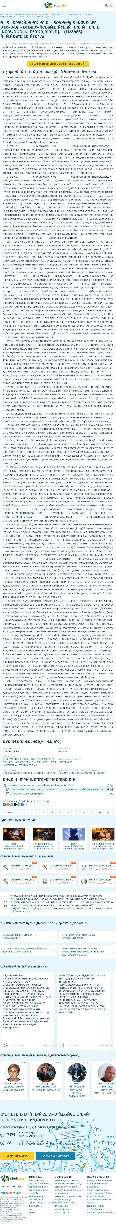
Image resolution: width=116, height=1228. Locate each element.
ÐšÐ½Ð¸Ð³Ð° (65, 762)
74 (59, 812)
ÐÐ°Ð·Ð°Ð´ (9, 812)
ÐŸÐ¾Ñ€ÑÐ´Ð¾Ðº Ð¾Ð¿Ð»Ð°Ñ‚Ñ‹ (69, 1190)
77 (84, 812)
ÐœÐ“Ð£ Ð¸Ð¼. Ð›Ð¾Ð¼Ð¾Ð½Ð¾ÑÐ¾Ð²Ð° (82, 773)
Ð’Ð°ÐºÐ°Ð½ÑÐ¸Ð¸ (62, 1212)
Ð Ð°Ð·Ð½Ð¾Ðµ (35, 1206)
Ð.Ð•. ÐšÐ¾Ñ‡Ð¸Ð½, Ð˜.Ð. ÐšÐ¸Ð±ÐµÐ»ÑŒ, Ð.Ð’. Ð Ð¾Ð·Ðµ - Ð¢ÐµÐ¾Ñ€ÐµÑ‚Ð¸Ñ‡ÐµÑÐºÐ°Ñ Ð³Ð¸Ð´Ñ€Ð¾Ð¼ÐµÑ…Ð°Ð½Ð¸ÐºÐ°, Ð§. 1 (56, 44)
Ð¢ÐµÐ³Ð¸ (33, 1212)
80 (108, 812)
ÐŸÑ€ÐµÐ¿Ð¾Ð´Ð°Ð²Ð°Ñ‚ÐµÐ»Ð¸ (100, 1193)
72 (43, 812)
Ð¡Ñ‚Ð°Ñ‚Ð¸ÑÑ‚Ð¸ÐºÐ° (63, 1209)
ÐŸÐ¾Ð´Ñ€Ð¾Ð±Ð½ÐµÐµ (56, 1156)
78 (92, 812)
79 (100, 812)
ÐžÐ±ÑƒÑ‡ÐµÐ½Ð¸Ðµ (17, 1156)
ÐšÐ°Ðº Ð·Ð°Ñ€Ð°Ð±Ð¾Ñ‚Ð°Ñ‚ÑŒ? (101, 1212)
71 (36, 812)
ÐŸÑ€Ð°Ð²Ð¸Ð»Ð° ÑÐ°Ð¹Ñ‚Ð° (67, 1181)
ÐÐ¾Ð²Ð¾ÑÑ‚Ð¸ (36, 1181)
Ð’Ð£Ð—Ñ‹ (91, 1203)
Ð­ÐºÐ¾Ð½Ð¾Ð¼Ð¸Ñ (37, 1196)
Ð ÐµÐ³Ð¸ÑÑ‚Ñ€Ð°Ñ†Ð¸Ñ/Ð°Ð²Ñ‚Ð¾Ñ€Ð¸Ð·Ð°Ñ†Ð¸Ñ (58, 64)
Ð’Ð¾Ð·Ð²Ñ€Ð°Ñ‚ (61, 1193)
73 (51, 812)
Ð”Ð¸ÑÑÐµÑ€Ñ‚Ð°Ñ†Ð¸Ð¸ (98, 1190)
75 (67, 812)
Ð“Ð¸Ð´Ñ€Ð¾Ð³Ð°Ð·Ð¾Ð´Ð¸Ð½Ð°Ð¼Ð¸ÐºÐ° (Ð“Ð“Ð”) (29, 773)
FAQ (30, 1209)
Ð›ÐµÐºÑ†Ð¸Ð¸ (92, 1187)
